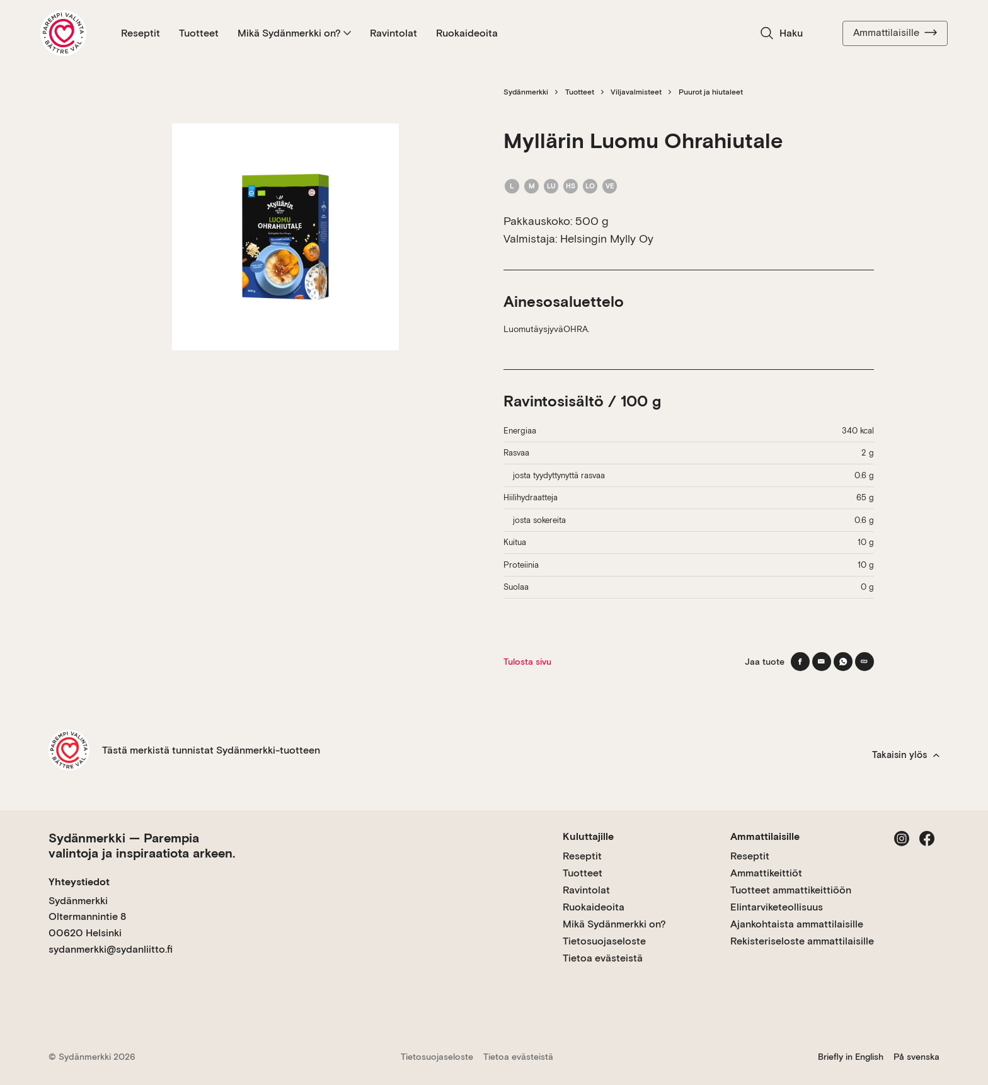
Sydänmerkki (525, 92)
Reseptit (140, 33)
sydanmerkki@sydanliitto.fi (111, 949)
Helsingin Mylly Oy (606, 238)
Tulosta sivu (527, 662)
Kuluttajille (588, 836)
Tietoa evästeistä (603, 958)
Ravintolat (393, 33)
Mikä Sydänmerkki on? (294, 33)
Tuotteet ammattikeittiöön (790, 890)
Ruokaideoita (467, 33)
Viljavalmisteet (636, 92)
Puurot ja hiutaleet (711, 92)
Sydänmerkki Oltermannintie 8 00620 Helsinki (87, 917)
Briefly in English (850, 1057)
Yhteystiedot (79, 882)
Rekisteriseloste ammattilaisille (802, 941)
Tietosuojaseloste (604, 941)
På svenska (916, 1057)
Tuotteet (199, 33)
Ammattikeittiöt (766, 873)
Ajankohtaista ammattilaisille (796, 924)
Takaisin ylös (905, 755)
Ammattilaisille (895, 32)
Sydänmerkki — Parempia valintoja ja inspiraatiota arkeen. (142, 845)
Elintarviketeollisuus (776, 907)
